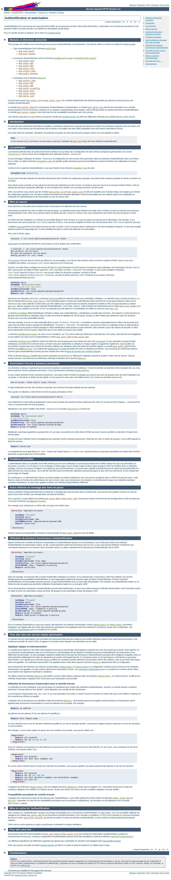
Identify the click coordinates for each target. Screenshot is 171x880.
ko (135, 22)
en (123, 22)
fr (127, 22)
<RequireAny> (116, 625)
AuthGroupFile (81, 370)
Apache (7, 13)
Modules (132, 5)
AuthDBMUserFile (23, 349)
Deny (128, 798)
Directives (141, 5)
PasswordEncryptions (112, 841)
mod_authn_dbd (26, 63)
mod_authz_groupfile (29, 88)
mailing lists (25, 865)
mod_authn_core (34, 101)
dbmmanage (53, 349)
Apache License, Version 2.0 (26, 875)
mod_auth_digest (27, 54)
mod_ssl (77, 141)
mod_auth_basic (26, 51)
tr (139, 22)
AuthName (22, 313)
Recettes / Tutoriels (56, 13)
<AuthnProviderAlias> (122, 837)
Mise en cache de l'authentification (152, 57)
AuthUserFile (25, 341)
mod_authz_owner (27, 93)
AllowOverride (44, 161)
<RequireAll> (100, 625)
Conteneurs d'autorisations (19, 629)
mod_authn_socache (28, 74)
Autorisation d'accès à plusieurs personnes (153, 33)
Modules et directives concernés (28, 40)
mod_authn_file (26, 69)
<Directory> (14, 154)
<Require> (72, 787)
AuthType (50, 49)
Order (116, 798)
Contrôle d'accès (54, 33)
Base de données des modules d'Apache (84, 351)
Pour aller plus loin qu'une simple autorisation (155, 51)
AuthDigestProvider (85, 58)
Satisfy (12, 801)
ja (131, 22)
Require (41, 78)
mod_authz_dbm (26, 86)
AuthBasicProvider (63, 58)
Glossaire (155, 5)
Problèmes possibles (153, 37)
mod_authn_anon (26, 61)
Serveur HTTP (17, 13)
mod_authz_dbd (26, 83)
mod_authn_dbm (26, 66)
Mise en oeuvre (151, 29)
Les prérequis (150, 26)
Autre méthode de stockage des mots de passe (156, 41)
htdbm (63, 349)
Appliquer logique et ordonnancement (27, 646)
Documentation (31, 13)
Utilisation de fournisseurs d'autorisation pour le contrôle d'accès (41, 684)
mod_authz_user (26, 96)
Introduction (149, 23)
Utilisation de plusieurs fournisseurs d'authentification (156, 46)
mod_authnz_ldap (27, 71)
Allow (122, 798)
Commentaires (151, 64)
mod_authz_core (52, 101)
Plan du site (164, 5)
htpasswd (20, 227)
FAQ (148, 5)
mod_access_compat (26, 112)
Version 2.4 (43, 13)
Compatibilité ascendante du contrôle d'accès (31, 794)
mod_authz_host (26, 91)
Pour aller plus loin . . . (154, 61)
